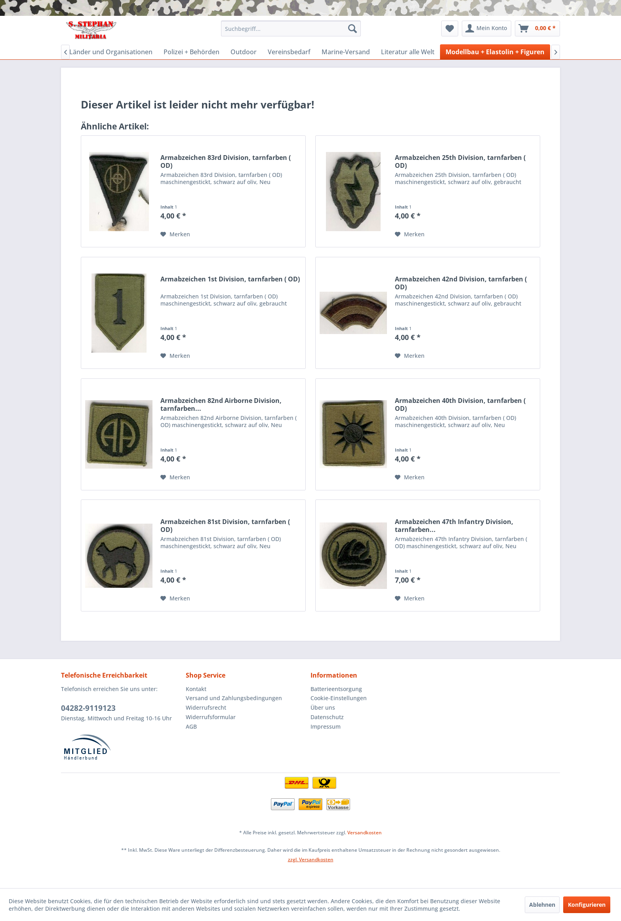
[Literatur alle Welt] (407, 51)
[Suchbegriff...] (291, 28)
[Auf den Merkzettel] (175, 234)
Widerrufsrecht (206, 707)
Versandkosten (364, 832)
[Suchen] (352, 28)
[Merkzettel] (449, 28)
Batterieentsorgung (336, 689)
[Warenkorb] (537, 28)
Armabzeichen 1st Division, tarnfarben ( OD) (230, 279)
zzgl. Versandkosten (310, 859)
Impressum (325, 726)
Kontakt (196, 689)
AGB (191, 726)
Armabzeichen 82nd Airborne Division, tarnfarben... (221, 404)
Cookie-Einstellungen (338, 698)
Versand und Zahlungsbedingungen (234, 698)
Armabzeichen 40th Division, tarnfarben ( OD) (460, 404)
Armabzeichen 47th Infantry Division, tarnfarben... (454, 526)
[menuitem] (291, 28)
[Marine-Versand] (345, 51)
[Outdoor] (243, 51)
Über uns (322, 707)
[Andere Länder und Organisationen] (99, 51)
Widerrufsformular (211, 717)
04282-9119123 (88, 708)
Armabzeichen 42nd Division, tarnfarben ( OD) (461, 283)
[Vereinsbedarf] (289, 51)
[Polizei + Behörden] (191, 51)
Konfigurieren (587, 904)
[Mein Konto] (486, 28)
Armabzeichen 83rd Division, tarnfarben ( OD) (225, 161)
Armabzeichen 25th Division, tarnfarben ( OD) (460, 161)
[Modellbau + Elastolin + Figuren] (495, 51)
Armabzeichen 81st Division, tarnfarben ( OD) (225, 526)
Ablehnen (542, 904)
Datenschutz (327, 717)
